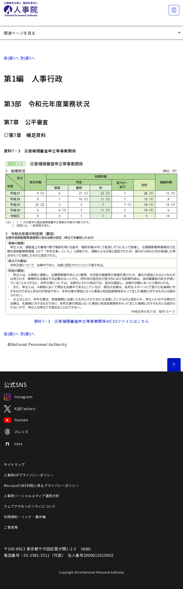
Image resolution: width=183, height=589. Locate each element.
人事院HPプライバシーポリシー (29, 475)
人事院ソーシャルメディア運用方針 (31, 495)
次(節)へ (27, 58)
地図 (85, 549)
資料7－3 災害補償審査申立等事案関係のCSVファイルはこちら (91, 321)
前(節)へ (11, 58)
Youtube (16, 420)
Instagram (18, 397)
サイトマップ (14, 464)
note (13, 444)
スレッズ (16, 432)
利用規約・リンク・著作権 (25, 516)
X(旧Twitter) (20, 409)
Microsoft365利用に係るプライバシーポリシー (41, 485)
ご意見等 (11, 527)
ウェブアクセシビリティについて (30, 506)
